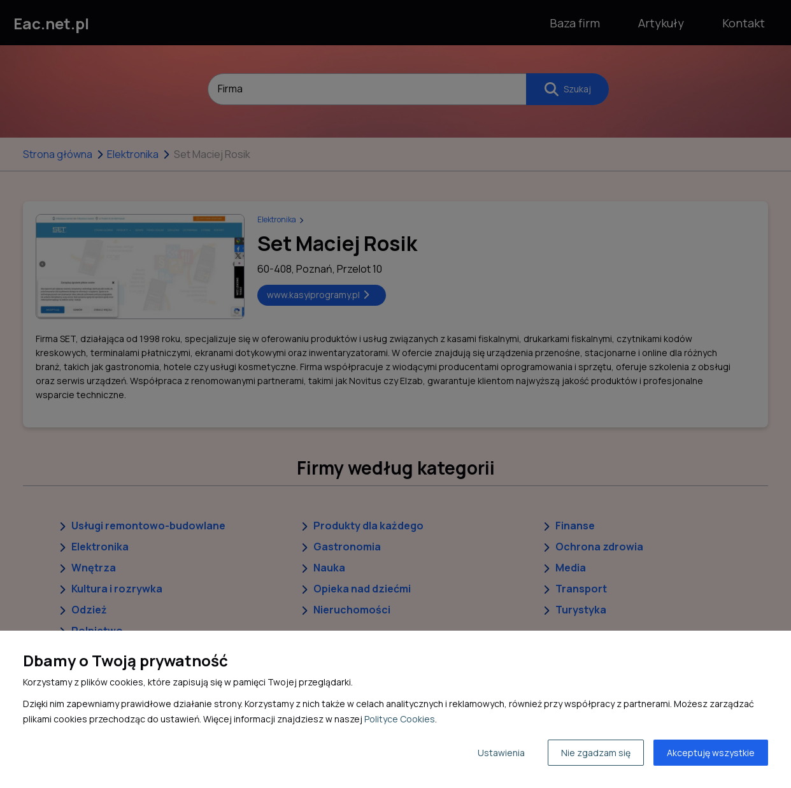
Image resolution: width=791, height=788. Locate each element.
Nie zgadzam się (596, 753)
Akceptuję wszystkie (711, 753)
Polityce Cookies (399, 719)
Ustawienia (501, 753)
